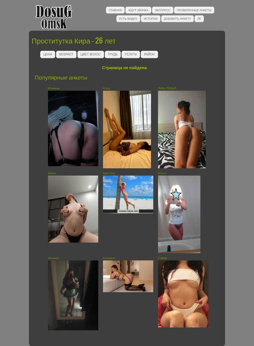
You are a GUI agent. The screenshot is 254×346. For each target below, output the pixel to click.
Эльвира (54, 258)
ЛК (199, 18)
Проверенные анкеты (194, 10)
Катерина (109, 258)
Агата (106, 88)
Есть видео (128, 18)
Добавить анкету (177, 18)
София (162, 258)
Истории (151, 18)
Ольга (162, 173)
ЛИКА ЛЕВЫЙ (167, 88)
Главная (115, 10)
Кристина (109, 173)
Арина (52, 173)
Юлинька (54, 88)
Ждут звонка (138, 10)
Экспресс (162, 10)
